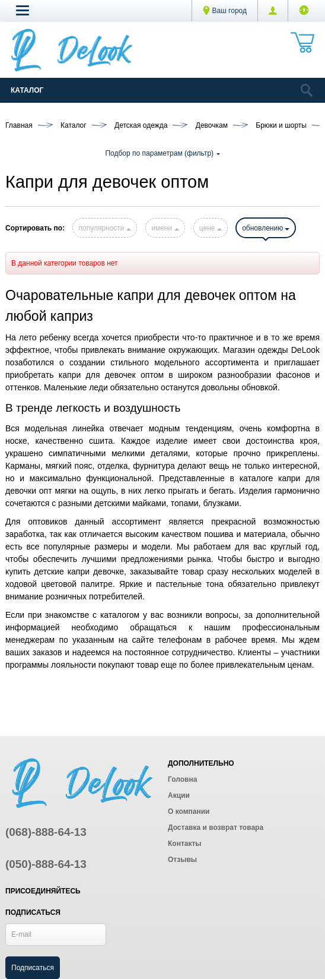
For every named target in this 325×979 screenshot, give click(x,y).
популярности (104, 228)
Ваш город (225, 10)
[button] (22, 10)
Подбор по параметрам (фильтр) (162, 153)
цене (210, 228)
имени (165, 228)
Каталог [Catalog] (27, 90)
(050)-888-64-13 (46, 864)
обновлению (265, 228)
